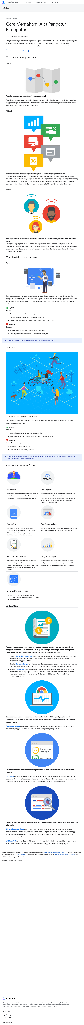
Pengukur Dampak (48, 556)
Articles (5, 8)
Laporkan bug (7, 1015)
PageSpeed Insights (13, 458)
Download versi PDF (17, 51)
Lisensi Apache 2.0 (22, 854)
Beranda (8, 18)
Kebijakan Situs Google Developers (65, 854)
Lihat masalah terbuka (9, 1018)
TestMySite (11, 524)
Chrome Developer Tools (17, 591)
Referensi (28, 2)
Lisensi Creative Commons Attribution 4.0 (54, 852)
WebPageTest (34, 340)
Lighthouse (24, 340)
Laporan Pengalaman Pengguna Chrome (39, 456)
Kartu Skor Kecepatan (16, 556)
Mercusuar (11, 489)
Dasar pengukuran (41, 2)
